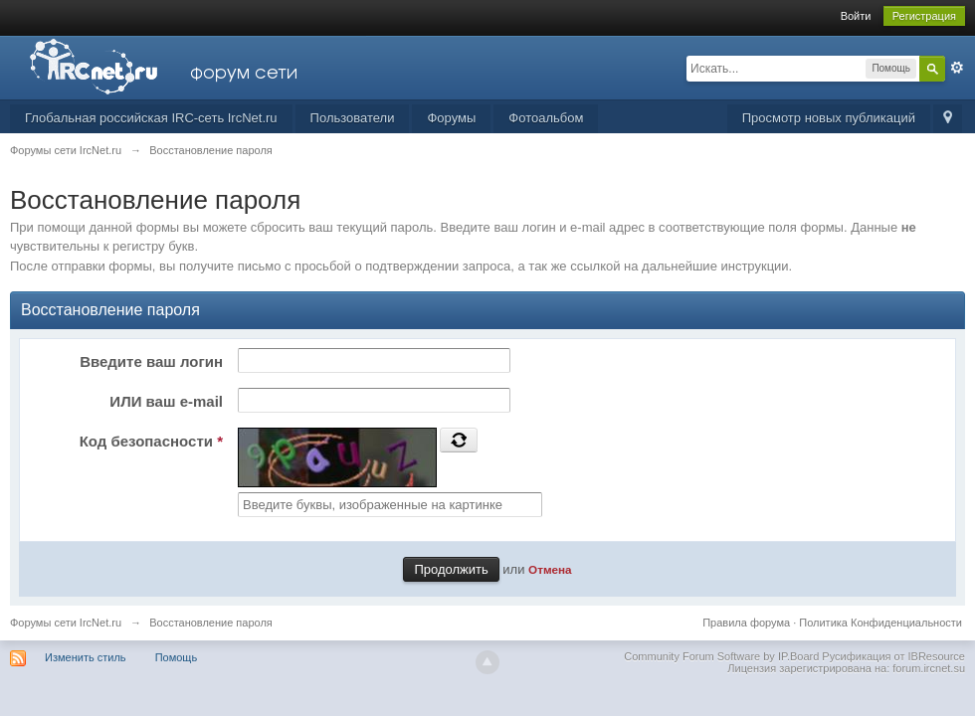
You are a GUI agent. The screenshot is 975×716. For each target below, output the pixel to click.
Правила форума (746, 622)
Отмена (550, 569)
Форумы (451, 117)
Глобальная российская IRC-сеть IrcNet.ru (151, 117)
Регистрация (924, 16)
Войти (856, 16)
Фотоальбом (545, 117)
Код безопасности (151, 441)
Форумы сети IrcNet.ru (65, 622)
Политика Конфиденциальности (880, 622)
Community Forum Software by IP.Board (721, 656)
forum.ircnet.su (928, 668)
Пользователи (352, 117)
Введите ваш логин (151, 361)
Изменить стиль (85, 657)
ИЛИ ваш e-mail (166, 401)
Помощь (176, 657)
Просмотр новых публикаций (828, 117)
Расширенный (957, 68)
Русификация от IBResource (892, 656)
